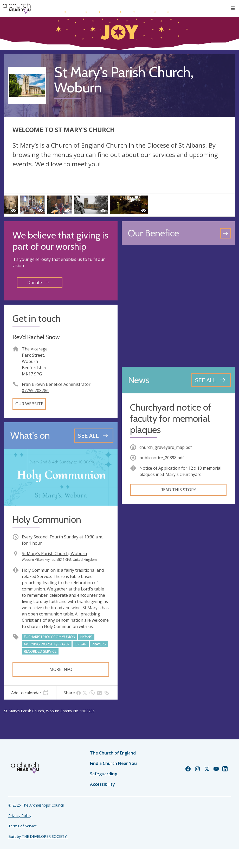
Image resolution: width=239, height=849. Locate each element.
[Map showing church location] (178, 306)
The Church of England (113, 753)
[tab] (30, 693)
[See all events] (93, 436)
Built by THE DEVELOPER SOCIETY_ (38, 836)
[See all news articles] (211, 380)
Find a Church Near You (113, 763)
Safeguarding (103, 774)
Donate (38, 282)
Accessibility (102, 784)
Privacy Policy (19, 815)
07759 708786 (35, 390)
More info (60, 669)
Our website (29, 404)
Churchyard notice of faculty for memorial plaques (170, 418)
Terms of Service (22, 825)
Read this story (178, 490)
